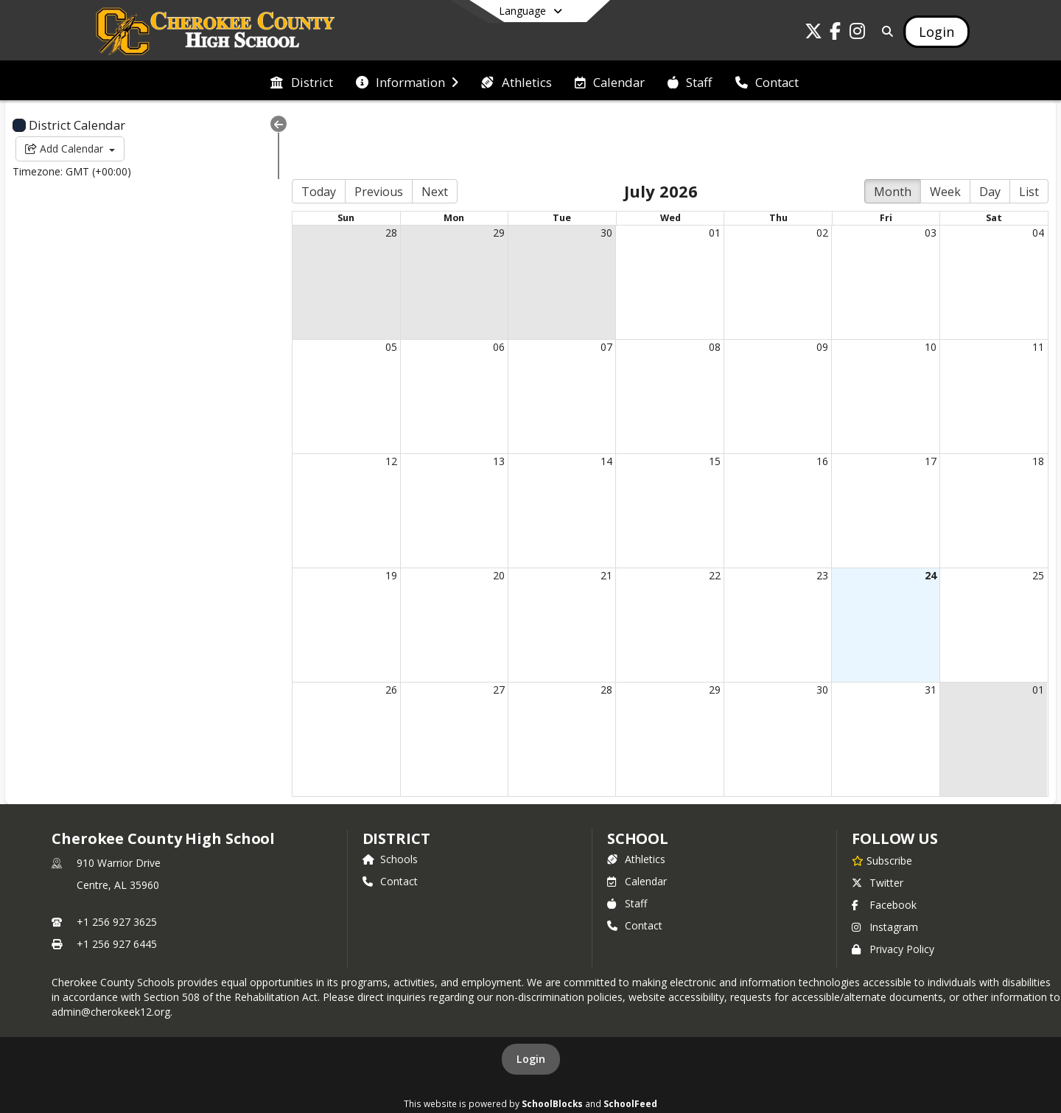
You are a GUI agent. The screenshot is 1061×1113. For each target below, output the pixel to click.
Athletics (636, 795)
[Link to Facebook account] (835, 34)
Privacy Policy (893, 885)
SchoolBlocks (552, 1039)
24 (924, 511)
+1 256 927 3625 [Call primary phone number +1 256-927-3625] (117, 858)
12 (352, 397)
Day (990, 127)
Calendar (637, 817)
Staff (627, 839)
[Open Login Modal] (936, 31)
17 (924, 397)
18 (1038, 397)
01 (695, 168)
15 (695, 397)
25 (1038, 511)
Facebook (884, 841)
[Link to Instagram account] (858, 34)
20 (466, 511)
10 (924, 283)
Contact (390, 817)
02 (810, 168)
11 (1038, 283)
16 (810, 397)
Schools (390, 795)
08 (695, 283)
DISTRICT (396, 774)
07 (580, 283)
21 (580, 511)
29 (466, 168)
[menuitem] (301, 81)
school (637, 774)
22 (695, 511)
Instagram (885, 863)
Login (531, 995)
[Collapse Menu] (233, 124)
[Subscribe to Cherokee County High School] (882, 796)
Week (945, 127)
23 (810, 511)
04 (1038, 168)
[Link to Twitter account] (813, 34)
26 (352, 625)
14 (580, 397)
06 (466, 283)
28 (352, 168)
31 (924, 625)
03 (924, 168)
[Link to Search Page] (884, 31)
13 (466, 397)
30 (580, 168)
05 (352, 283)
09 (810, 283)
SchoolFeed (630, 1039)
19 (352, 511)
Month (892, 127)
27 (466, 625)
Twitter (877, 819)
